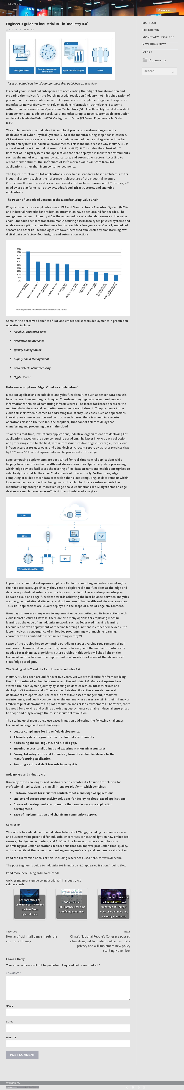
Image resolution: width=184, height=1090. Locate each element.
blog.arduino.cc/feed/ (44, 873)
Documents (158, 60)
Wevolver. (91, 83)
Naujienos (165, 10)
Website (11, 1037)
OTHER (147, 51)
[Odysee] (144, 1087)
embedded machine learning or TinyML (56, 636)
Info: (17, 1083)
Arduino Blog (117, 865)
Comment (13, 973)
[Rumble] (127, 1087)
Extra (29, 30)
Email (9, 1022)
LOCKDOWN (150, 30)
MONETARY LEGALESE (158, 37)
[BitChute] (133, 1087)
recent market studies (21, 162)
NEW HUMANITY (154, 44)
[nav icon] (15, 11)
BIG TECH (149, 22)
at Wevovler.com (110, 858)
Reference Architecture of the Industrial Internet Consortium (60, 181)
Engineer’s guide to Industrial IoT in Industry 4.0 (51, 865)
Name (9, 1006)
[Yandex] (138, 1087)
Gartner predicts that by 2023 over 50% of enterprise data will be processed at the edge (67, 450)
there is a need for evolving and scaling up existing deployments (68, 706)
